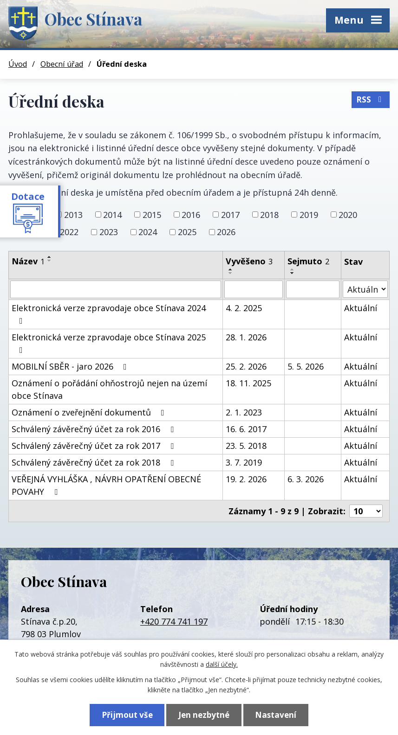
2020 (348, 214)
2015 (152, 214)
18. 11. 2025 (248, 383)
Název (28, 261)
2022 (69, 231)
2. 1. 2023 (244, 412)
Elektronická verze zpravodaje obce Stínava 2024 (109, 313)
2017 (230, 214)
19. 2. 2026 (246, 479)
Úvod (17, 64)
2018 (269, 214)
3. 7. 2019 (244, 462)
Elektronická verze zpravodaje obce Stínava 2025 (109, 343)
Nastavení (275, 714)
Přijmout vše (127, 714)
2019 (309, 214)
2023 (108, 231)
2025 (187, 231)
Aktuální (360, 307)
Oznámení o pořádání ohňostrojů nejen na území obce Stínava (109, 389)
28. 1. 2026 (246, 337)
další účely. (222, 664)
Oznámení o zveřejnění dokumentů (90, 412)
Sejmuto (308, 261)
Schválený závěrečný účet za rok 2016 (94, 429)
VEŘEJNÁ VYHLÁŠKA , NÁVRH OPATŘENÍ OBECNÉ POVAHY (106, 485)
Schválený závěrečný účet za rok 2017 (94, 445)
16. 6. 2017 (246, 429)
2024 (147, 231)
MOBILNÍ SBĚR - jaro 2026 (71, 366)
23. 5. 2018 (246, 445)
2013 (73, 214)
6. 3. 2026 (305, 479)
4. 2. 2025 (244, 307)
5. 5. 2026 (305, 366)
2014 (112, 214)
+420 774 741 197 (174, 621)
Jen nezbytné (203, 714)
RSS (370, 99)
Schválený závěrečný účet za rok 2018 (94, 462)
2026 (226, 231)
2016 (191, 214)
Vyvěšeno (249, 261)
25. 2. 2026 (246, 366)
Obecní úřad (61, 64)
